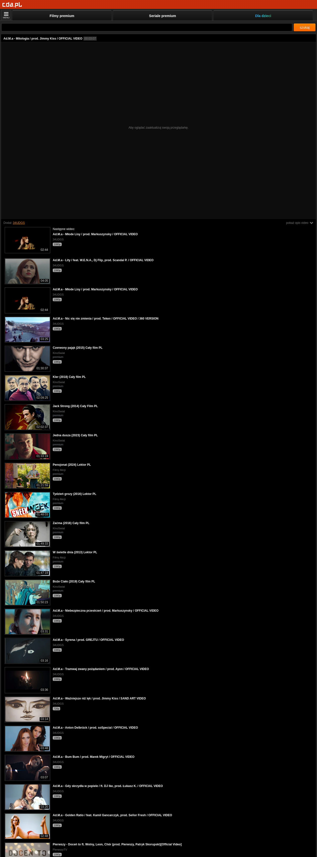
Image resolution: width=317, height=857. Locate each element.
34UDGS (19, 223)
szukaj (305, 27)
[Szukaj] (146, 27)
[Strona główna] (12, 5)
